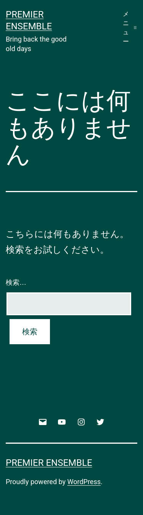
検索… (16, 282)
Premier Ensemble (49, 462)
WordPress (84, 482)
